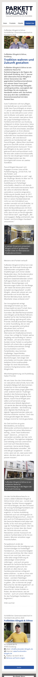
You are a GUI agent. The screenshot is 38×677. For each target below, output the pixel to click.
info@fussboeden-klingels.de (22, 649)
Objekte (20, 23)
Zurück (19, 667)
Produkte (12, 23)
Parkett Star (30, 23)
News (5, 23)
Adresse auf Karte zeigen (15, 658)
